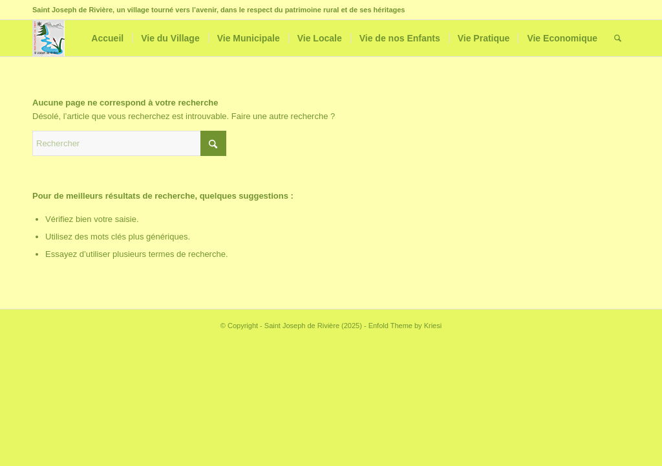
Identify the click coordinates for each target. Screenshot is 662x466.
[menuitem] (107, 38)
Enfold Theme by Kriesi (405, 325)
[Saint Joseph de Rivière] (48, 38)
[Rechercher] (618, 38)
